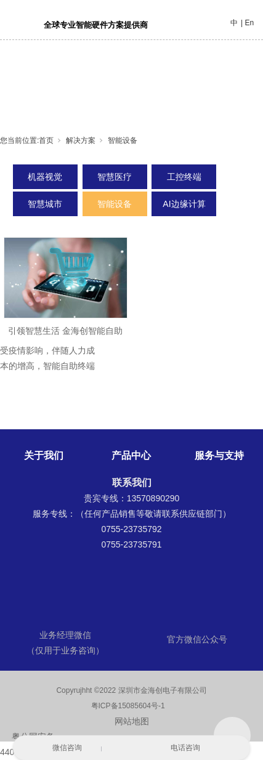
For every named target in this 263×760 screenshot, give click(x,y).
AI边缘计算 (184, 204)
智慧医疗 (114, 177)
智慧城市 (45, 204)
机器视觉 (45, 177)
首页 (46, 140)
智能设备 (122, 140)
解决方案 (80, 140)
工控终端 (184, 177)
